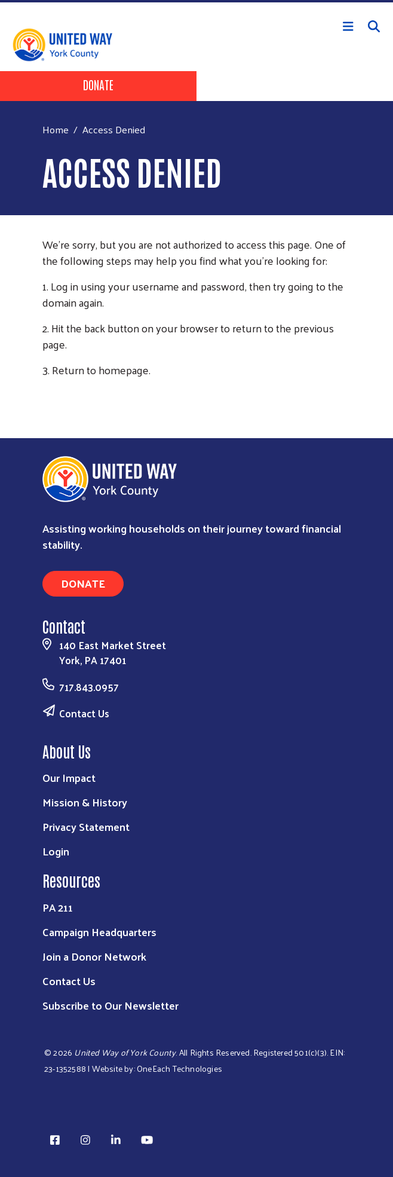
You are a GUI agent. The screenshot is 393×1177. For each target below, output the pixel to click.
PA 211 (57, 907)
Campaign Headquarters (99, 931)
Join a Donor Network (94, 956)
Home (55, 129)
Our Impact (69, 777)
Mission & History (84, 802)
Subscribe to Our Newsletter (110, 1005)
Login (55, 851)
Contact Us (84, 713)
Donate (98, 84)
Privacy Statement (86, 826)
